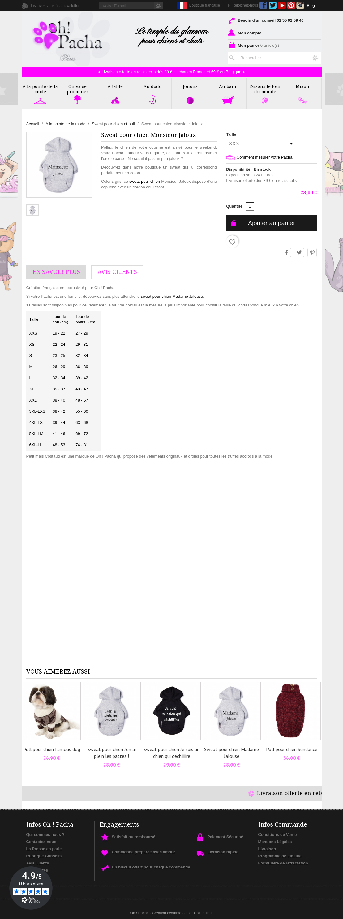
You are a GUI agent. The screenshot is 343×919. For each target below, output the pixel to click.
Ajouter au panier (271, 223)
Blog (311, 5)
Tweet (299, 252)
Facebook (263, 5)
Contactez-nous (41, 841)
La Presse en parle (44, 848)
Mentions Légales (275, 841)
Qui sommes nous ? (45, 834)
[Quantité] (250, 206)
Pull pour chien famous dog (51, 749)
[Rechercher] (274, 58)
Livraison (267, 848)
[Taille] (261, 143)
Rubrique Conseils (44, 856)
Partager (286, 252)
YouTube (282, 5)
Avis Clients (37, 863)
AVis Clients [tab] (117, 271)
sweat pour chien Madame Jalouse (172, 296)
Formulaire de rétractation (283, 863)
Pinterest (291, 5)
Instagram (300, 5)
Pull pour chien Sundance (291, 749)
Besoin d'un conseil (265, 20)
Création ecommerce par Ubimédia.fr (182, 913)
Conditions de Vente (277, 834)
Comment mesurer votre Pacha (259, 157)
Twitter (273, 5)
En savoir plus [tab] (56, 271)
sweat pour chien (144, 181)
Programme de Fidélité (280, 856)
